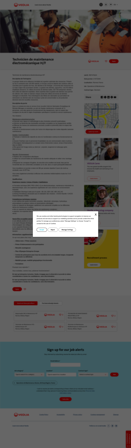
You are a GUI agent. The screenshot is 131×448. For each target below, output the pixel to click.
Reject (53, 230)
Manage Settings (67, 230)
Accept (42, 230)
